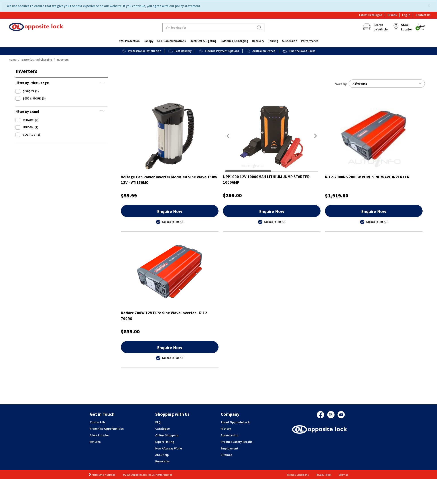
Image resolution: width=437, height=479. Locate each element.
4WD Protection (129, 41)
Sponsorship (229, 435)
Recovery (258, 41)
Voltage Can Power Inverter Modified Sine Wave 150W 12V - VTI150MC (169, 179)
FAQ (158, 422)
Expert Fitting (164, 442)
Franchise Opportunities (107, 429)
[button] (228, 136)
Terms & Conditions (298, 474)
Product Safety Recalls (236, 442)
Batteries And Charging (37, 60)
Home (13, 60)
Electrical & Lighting (203, 41)
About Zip (162, 455)
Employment (229, 448)
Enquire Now (169, 211)
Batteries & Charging (234, 41)
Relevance (386, 83)
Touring (273, 41)
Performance (309, 41)
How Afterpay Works (169, 448)
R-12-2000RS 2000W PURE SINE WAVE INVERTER (367, 176)
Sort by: (341, 84)
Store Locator (99, 435)
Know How (162, 461)
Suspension (289, 41)
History (226, 429)
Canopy (148, 41)
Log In (406, 15)
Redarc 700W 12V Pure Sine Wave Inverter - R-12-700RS (165, 315)
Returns (95, 442)
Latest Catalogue (370, 15)
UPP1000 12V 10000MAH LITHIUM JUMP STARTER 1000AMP (266, 179)
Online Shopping (166, 435)
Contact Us (423, 15)
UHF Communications (171, 41)
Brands (392, 15)
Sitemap (226, 455)
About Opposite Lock (235, 422)
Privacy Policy (323, 474)
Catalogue (162, 429)
